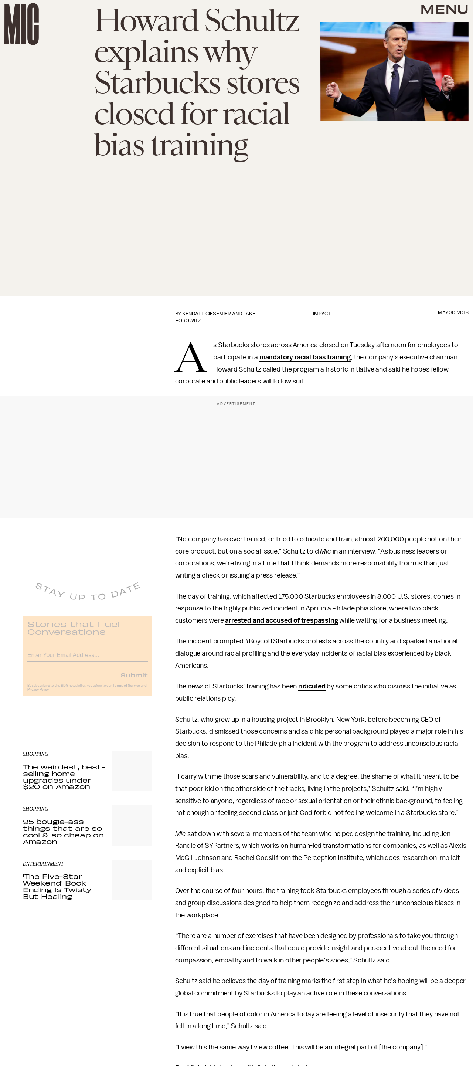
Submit (134, 679)
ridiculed (312, 686)
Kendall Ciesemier (206, 314)
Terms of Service (126, 690)
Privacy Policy (38, 694)
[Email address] (87, 659)
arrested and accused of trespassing (281, 620)
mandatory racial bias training (305, 357)
